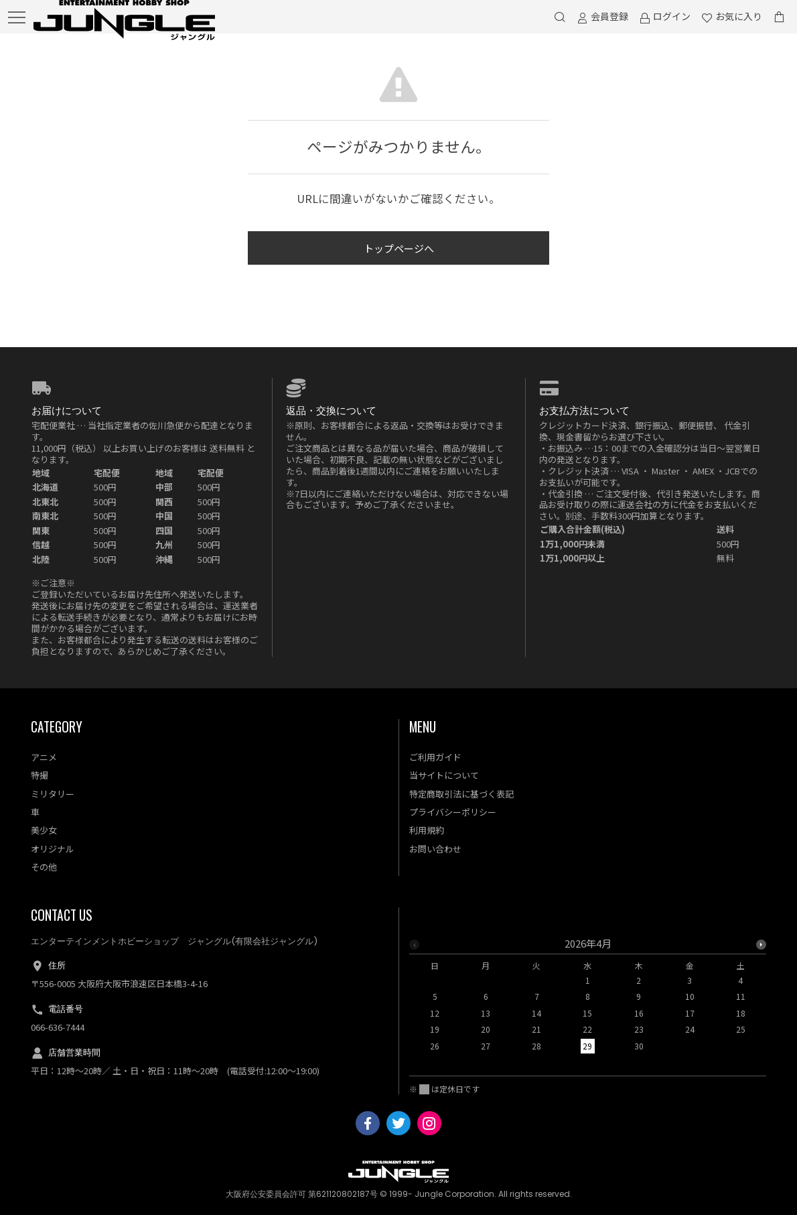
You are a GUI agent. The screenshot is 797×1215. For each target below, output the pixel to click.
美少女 (44, 830)
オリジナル (52, 848)
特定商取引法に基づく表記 (461, 793)
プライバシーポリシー (452, 812)
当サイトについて (444, 775)
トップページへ (399, 248)
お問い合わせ (435, 848)
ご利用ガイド (435, 757)
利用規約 (426, 830)
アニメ (44, 757)
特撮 (39, 775)
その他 (44, 866)
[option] (587, 998)
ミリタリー (52, 793)
